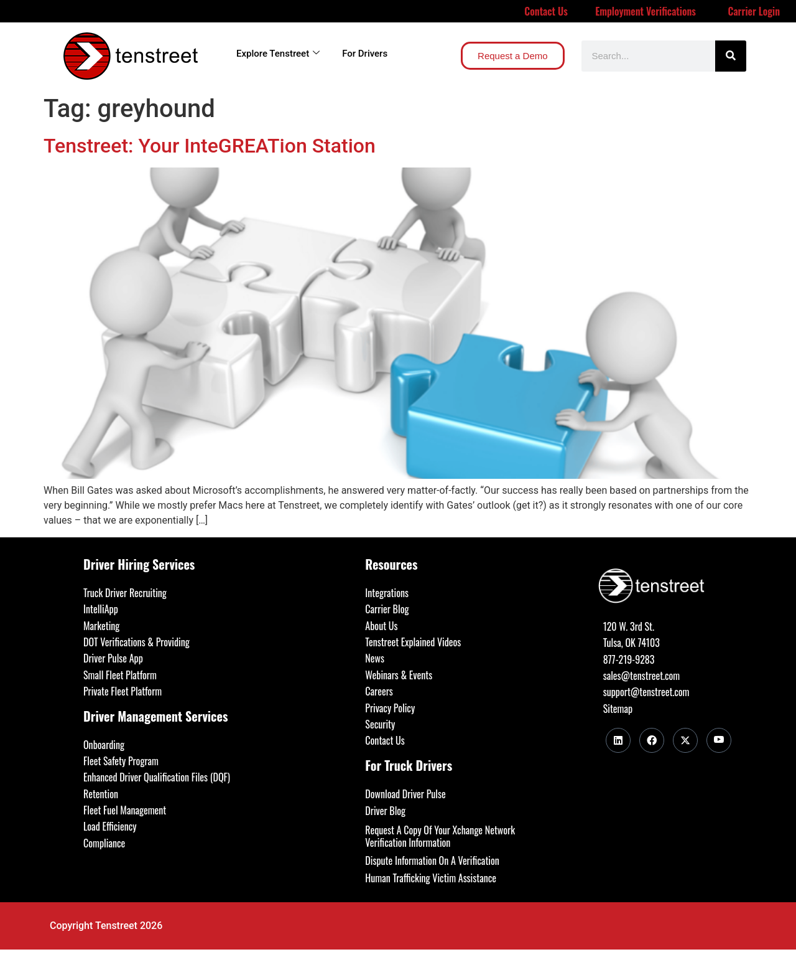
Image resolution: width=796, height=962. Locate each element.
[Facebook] (651, 740)
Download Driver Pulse (405, 793)
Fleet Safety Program (121, 760)
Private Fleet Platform (122, 691)
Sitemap (617, 708)
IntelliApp (100, 608)
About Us (381, 625)
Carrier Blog (387, 608)
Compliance (104, 843)
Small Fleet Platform (120, 674)
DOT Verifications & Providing (136, 641)
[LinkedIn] (618, 740)
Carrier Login (754, 11)
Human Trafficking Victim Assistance (430, 877)
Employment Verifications (645, 11)
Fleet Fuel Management (124, 810)
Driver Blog (385, 810)
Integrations (387, 592)
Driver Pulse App (113, 658)
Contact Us (546, 11)
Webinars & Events (398, 674)
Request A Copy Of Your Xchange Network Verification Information (440, 836)
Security (380, 724)
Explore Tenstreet (278, 53)
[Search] (730, 56)
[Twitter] (685, 740)
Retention (100, 793)
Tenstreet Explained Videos (413, 641)
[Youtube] (718, 740)
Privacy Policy (390, 707)
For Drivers (364, 53)
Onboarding (103, 744)
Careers (378, 691)
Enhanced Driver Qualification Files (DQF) (156, 777)
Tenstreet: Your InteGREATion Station (210, 146)
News (374, 658)
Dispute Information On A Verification (432, 860)
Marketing (101, 625)
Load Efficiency (110, 826)
